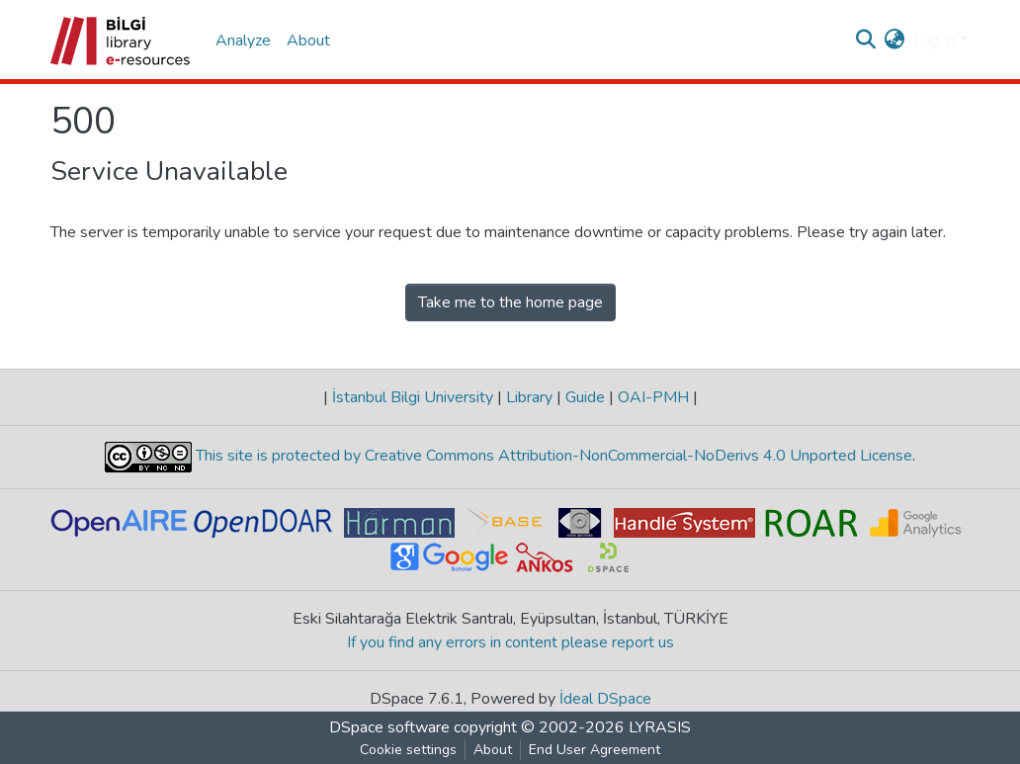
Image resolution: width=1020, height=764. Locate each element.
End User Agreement (594, 749)
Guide (585, 397)
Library (529, 397)
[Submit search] (866, 40)
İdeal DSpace (605, 699)
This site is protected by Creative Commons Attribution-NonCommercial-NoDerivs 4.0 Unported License (552, 456)
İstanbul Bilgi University (412, 397)
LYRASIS (660, 727)
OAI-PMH (653, 397)
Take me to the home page (510, 302)
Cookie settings (408, 749)
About (308, 40)
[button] (895, 40)
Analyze (243, 40)
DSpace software (389, 727)
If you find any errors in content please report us (510, 642)
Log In (934, 40)
